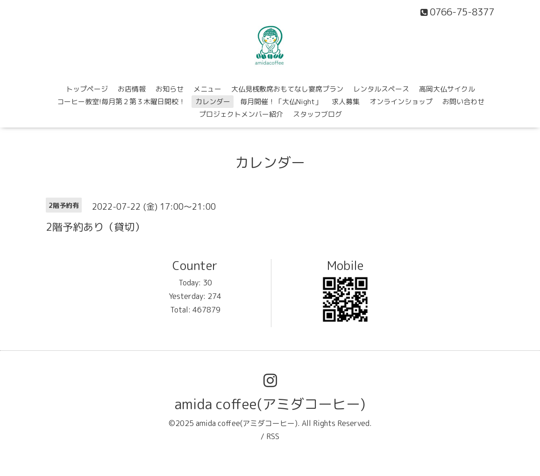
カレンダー (212, 102)
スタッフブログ (317, 114)
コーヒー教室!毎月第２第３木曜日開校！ (121, 102)
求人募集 (346, 102)
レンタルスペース (381, 89)
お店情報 (132, 89)
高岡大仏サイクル (447, 89)
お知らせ (170, 89)
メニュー (207, 89)
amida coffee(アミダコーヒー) (270, 404)
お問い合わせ (463, 102)
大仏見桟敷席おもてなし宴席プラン (287, 89)
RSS (272, 436)
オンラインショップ (401, 102)
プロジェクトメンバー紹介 (241, 114)
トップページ (87, 89)
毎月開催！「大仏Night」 (281, 102)
